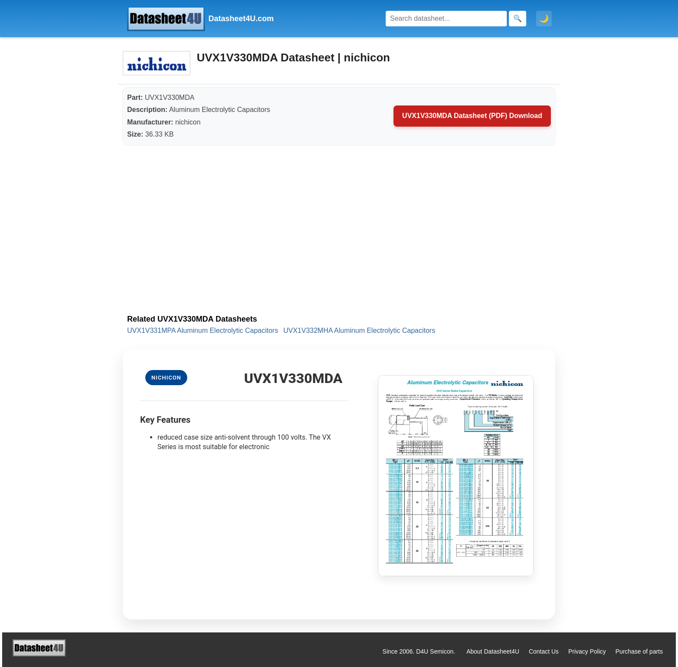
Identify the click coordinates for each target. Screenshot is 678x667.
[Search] (446, 18)
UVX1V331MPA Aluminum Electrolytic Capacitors (202, 330)
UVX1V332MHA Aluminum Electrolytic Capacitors (359, 330)
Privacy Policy (587, 651)
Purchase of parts (639, 651)
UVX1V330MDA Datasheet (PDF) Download (472, 115)
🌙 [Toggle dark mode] (544, 18)
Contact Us (544, 651)
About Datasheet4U (493, 651)
